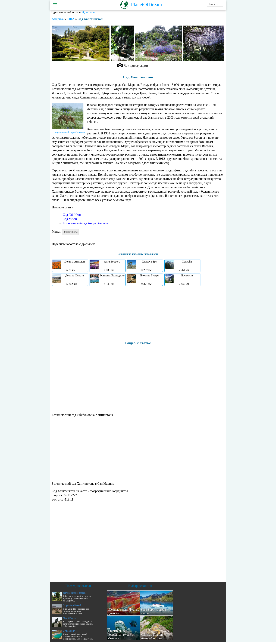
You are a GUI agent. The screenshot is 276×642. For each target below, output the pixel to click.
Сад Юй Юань (72, 215)
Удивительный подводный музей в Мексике (120, 634)
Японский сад (71, 232)
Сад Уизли (70, 219)
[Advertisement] (138, 313)
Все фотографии (136, 65)
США (70, 19)
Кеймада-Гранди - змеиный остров (153, 636)
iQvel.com (88, 12)
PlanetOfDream (146, 4)
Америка (58, 19)
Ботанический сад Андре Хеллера (86, 223)
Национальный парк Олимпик (69, 132)
